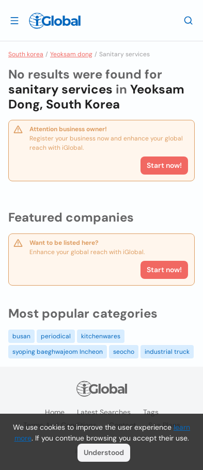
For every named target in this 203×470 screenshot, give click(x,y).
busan (21, 336)
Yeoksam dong (71, 54)
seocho (123, 352)
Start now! (164, 269)
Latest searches (104, 412)
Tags (151, 412)
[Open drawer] (14, 20)
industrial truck (167, 352)
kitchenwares (100, 336)
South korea (25, 54)
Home (55, 412)
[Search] (188, 20)
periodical (56, 336)
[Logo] (55, 20)
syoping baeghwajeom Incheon (57, 352)
